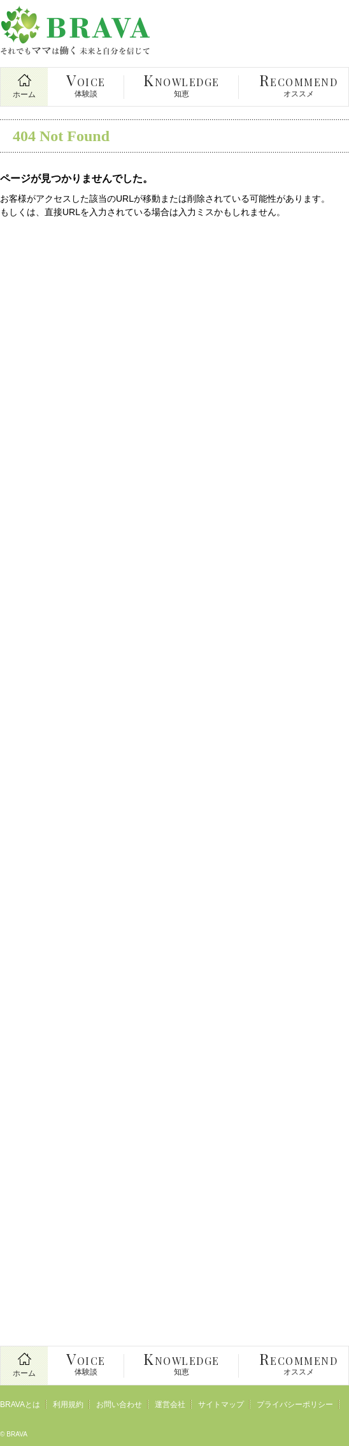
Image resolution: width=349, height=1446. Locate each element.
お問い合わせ (119, 1404)
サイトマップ (221, 1404)
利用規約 (68, 1404)
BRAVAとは (20, 1404)
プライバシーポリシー (295, 1404)
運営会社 (170, 1404)
